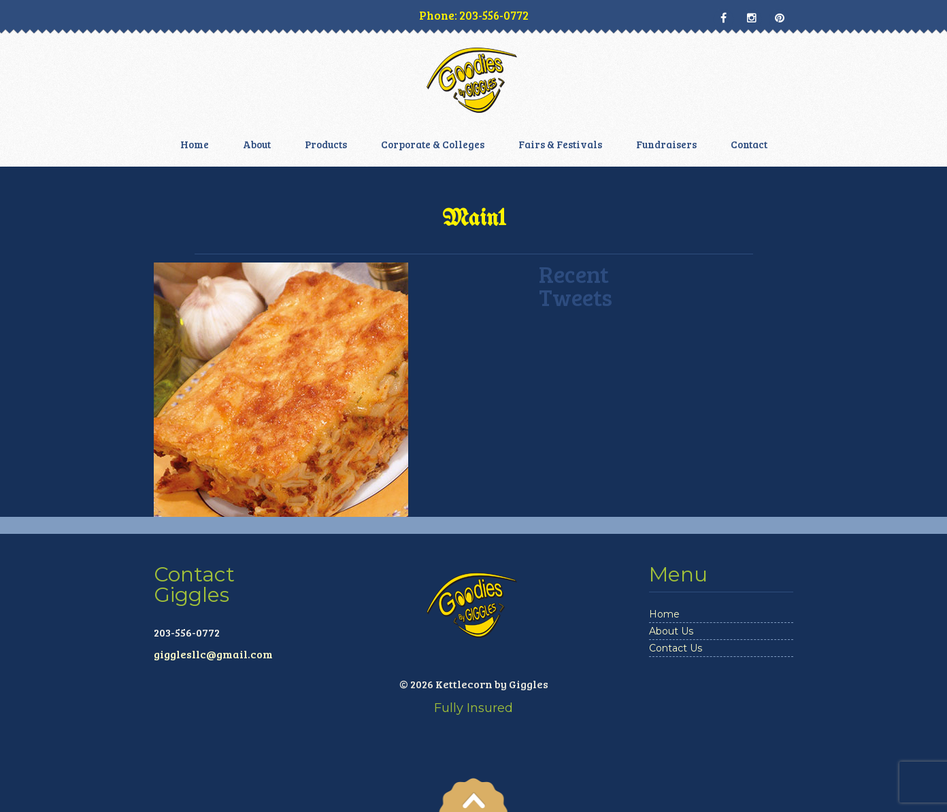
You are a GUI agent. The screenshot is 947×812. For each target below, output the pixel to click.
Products (326, 144)
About (257, 144)
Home (194, 144)
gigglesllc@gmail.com (213, 654)
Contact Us (675, 648)
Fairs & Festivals (560, 144)
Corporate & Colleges (432, 144)
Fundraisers (666, 144)
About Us (671, 631)
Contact (749, 144)
